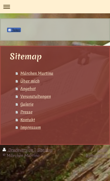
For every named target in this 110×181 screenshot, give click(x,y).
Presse (26, 112)
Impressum (30, 127)
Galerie (26, 104)
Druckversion (18, 150)
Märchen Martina (36, 73)
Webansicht (96, 155)
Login (102, 150)
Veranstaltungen (35, 96)
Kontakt (27, 119)
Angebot (28, 88)
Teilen (14, 30)
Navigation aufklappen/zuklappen (55, 6)
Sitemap (45, 150)
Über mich (30, 81)
